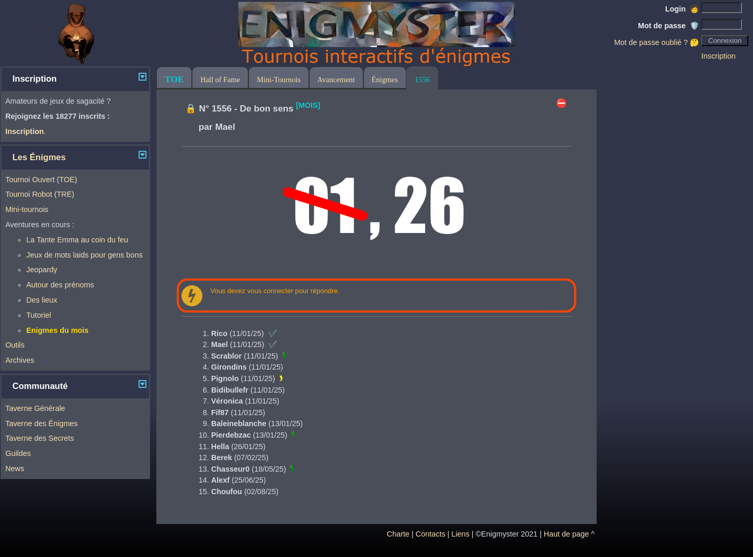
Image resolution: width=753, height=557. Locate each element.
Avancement (336, 79)
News (14, 468)
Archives (19, 360)
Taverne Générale (35, 408)
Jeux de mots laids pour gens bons (84, 255)
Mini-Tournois (279, 79)
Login (682, 9)
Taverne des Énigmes (41, 423)
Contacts (431, 534)
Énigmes (385, 79)
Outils (15, 345)
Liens (460, 534)
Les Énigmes (39, 157)
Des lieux (41, 300)
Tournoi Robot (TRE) (39, 194)
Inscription (718, 56)
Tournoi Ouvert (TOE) (41, 179)
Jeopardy (41, 269)
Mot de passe (668, 25)
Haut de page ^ (569, 534)
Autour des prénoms (60, 285)
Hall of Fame (220, 79)
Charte (398, 534)
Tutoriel (38, 315)
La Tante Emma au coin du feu (77, 240)
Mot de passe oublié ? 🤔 (656, 42)
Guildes (18, 453)
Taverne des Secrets (39, 438)
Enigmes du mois (57, 330)
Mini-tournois (26, 209)
